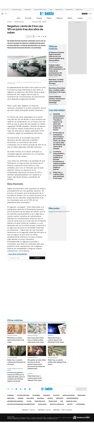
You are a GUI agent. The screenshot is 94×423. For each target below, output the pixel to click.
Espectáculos (40, 401)
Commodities (61, 211)
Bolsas (56, 211)
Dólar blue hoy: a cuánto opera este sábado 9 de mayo (35, 378)
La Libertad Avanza (16, 9)
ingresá (90, 13)
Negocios (59, 18)
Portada (10, 395)
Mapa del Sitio (71, 401)
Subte (50, 9)
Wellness (30, 398)
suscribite (84, 13)
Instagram (16, 389)
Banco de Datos (68, 395)
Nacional (40, 398)
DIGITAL (28, 410)
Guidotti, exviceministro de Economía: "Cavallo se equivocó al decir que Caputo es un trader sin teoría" (59, 122)
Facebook (12, 389)
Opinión (69, 18)
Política (49, 18)
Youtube (25, 389)
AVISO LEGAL (42, 404)
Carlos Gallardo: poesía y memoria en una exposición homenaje (57, 100)
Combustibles (69, 9)
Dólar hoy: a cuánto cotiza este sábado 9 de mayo (57, 362)
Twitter (8, 389)
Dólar (18, 18)
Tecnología (52, 401)
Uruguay (80, 18)
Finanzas (39, 18)
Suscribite (37, 257)
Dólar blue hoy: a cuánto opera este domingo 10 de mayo (56, 340)
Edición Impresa (72, 398)
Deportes (59, 398)
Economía (28, 18)
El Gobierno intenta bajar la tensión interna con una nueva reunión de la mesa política (56, 56)
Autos (29, 401)
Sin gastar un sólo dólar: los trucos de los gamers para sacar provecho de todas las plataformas (37, 364)
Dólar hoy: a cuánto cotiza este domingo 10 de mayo (58, 175)
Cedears (67, 211)
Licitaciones (80, 404)
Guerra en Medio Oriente (40, 9)
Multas (69, 404)
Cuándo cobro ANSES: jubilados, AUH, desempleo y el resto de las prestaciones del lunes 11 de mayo (57, 70)
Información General (15, 401)
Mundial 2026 (79, 9)
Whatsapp (29, 389)
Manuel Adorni (59, 9)
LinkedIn (20, 389)
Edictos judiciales (57, 404)
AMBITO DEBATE (63, 410)
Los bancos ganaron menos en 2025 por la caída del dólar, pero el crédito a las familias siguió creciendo (16, 376)
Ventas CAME (27, 9)
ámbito (9, 21)
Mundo (50, 398)
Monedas (51, 211)
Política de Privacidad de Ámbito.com (21, 404)
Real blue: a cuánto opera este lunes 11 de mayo (56, 81)
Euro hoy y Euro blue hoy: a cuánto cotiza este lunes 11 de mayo (57, 90)
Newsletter (81, 389)
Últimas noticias (23, 395)
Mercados (81, 395)
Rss (61, 401)
